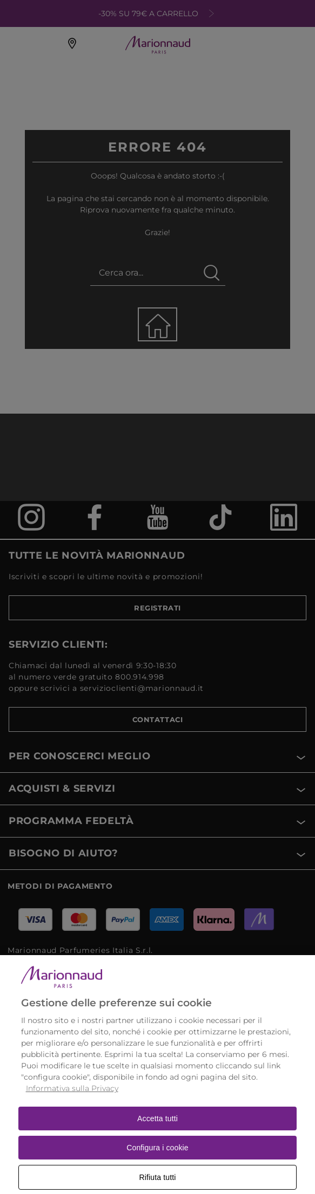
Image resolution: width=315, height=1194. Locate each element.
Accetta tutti (157, 1130)
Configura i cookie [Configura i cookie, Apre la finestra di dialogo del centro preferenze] (157, 1159)
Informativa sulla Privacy (72, 1100)
